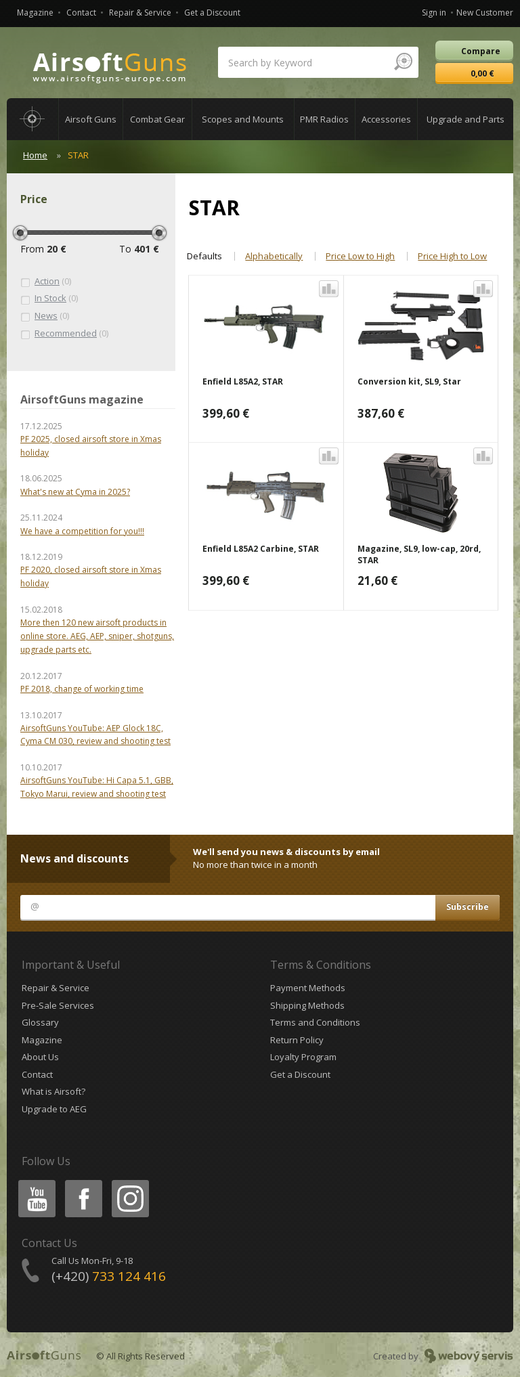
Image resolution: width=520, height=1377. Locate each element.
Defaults (204, 256)
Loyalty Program (303, 1057)
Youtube (32, 1182)
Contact (81, 12)
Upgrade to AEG (54, 1109)
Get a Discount (212, 12)
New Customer (484, 12)
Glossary (40, 1022)
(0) (45, 281)
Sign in (434, 12)
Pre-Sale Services (58, 1005)
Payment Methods (307, 988)
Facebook (82, 1182)
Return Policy (297, 1040)
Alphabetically (274, 256)
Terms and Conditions (315, 1022)
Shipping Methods (307, 1005)
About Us (40, 1057)
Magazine (35, 12)
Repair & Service (140, 12)
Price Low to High (360, 256)
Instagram (129, 1182)
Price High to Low (452, 256)
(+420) (108, 1276)
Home (35, 155)
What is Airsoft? (53, 1091)
